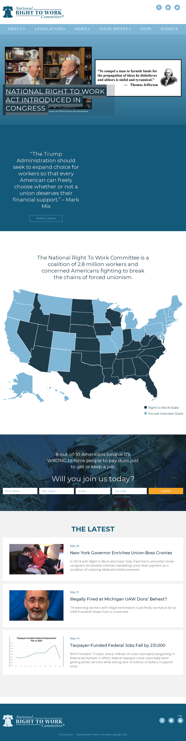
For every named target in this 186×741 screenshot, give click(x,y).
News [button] (82, 33)
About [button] (16, 33)
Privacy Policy (66, 734)
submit (166, 498)
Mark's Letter (46, 225)
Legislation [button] (50, 33)
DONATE (169, 33)
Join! (145, 33)
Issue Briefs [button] (115, 33)
